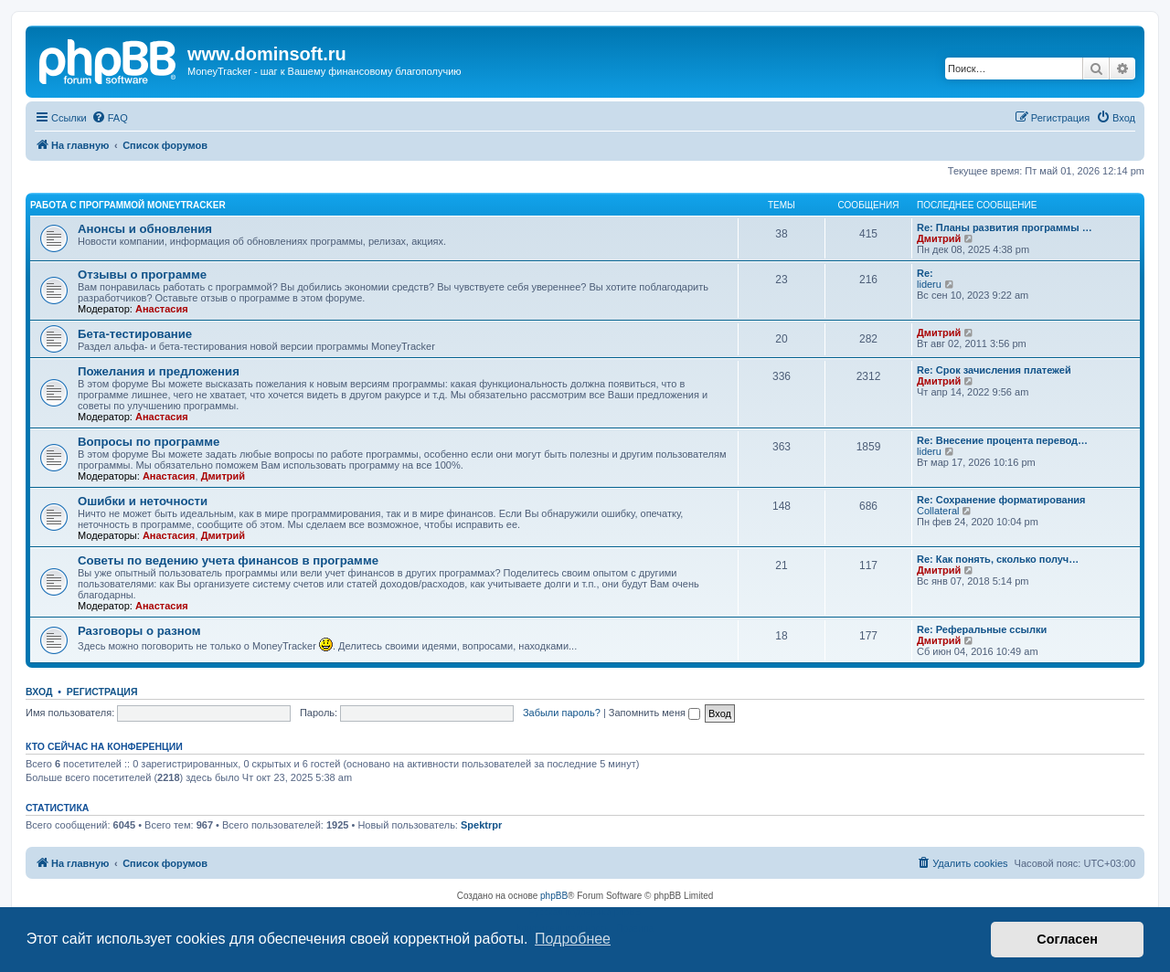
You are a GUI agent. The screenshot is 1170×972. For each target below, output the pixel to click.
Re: (925, 273)
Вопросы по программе (148, 442)
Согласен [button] (1067, 939)
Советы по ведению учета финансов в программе (228, 560)
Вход (39, 691)
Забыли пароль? (562, 712)
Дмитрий (939, 238)
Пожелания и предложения (158, 371)
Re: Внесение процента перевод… (1002, 440)
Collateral (938, 510)
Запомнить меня (654, 712)
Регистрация (102, 691)
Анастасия (161, 308)
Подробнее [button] (573, 938)
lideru (929, 284)
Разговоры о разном (139, 631)
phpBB (554, 896)
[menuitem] (109, 118)
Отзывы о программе (142, 274)
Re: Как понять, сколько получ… (998, 559)
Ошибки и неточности (142, 501)
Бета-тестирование (135, 334)
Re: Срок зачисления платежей (994, 369)
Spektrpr (481, 824)
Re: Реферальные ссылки (982, 629)
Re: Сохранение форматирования (1001, 499)
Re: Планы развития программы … (1004, 227)
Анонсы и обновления (145, 229)
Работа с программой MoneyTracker (128, 205)
